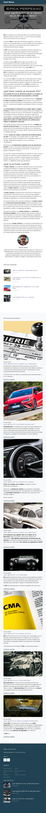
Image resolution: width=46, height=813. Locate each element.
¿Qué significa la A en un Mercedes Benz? (17, 680)
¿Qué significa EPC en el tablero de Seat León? (19, 424)
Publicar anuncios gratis (7, 771)
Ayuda (16, 768)
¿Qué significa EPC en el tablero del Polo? (17, 633)
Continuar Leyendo (9, 379)
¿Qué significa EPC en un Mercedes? (15, 575)
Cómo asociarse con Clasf (20, 771)
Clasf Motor (9, 2)
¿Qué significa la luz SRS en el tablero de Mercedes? (20, 721)
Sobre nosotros (7, 768)
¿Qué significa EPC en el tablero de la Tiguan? (18, 482)
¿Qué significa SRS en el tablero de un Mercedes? (19, 532)
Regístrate (6, 774)
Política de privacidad (20, 774)
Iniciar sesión (6, 777)
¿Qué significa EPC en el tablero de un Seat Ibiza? (19, 364)
